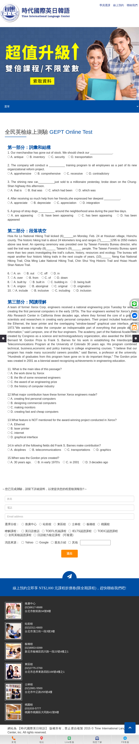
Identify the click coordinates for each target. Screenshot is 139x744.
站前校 (45, 524)
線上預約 (118, 5)
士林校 (74, 524)
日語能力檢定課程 (47, 535)
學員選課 (104, 5)
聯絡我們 (132, 5)
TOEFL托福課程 (54, 531)
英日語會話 (31, 531)
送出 (69, 553)
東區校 (60, 524)
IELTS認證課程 (80, 531)
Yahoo (27, 542)
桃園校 (104, 524)
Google (42, 542)
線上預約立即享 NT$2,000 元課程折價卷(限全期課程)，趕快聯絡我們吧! (69, 588)
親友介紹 (58, 542)
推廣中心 (29, 524)
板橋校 (89, 524)
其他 (73, 542)
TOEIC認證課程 (106, 531)
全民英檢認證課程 (18, 535)
